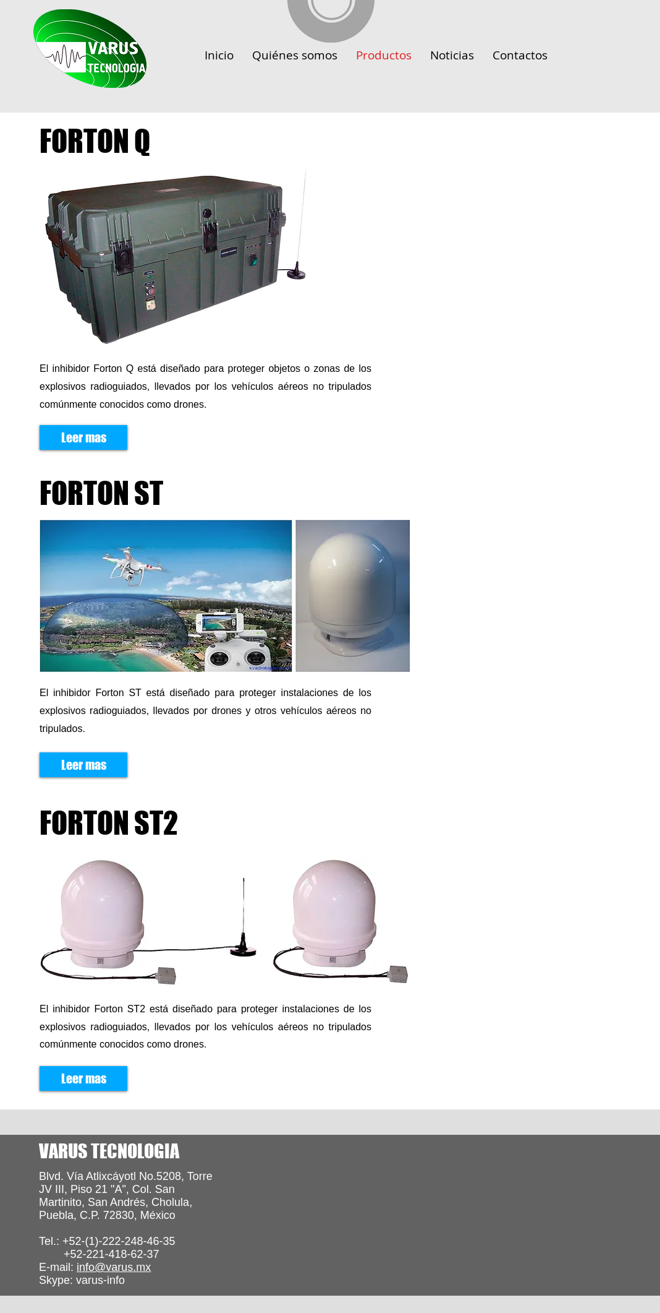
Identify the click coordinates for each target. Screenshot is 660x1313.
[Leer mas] (83, 437)
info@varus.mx (114, 1267)
